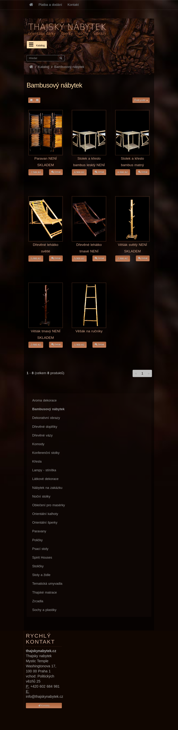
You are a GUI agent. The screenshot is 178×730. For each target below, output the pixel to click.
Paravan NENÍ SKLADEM (45, 162)
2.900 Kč (123, 258)
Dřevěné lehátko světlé (45, 248)
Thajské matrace (44, 592)
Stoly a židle (41, 575)
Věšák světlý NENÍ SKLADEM (132, 248)
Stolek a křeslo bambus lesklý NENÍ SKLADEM (89, 165)
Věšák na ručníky (88, 331)
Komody (38, 444)
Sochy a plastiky (44, 610)
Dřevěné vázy (42, 435)
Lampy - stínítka (44, 470)
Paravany (39, 531)
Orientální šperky (44, 522)
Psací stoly (40, 549)
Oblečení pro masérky (48, 505)
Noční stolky (41, 496)
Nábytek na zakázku (47, 488)
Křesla (37, 461)
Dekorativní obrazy (46, 418)
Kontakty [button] (44, 705)
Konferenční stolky (46, 453)
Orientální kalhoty (45, 514)
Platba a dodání (50, 5)
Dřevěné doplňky (44, 427)
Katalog (37, 44)
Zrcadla (37, 601)
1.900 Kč (79, 344)
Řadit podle (141, 100)
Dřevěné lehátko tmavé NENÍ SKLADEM (89, 251)
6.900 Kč (79, 172)
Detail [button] (55, 172)
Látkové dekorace (45, 479)
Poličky (37, 540)
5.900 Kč (36, 258)
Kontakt (73, 5)
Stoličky (38, 566)
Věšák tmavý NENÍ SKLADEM (45, 334)
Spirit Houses (42, 557)
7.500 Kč (36, 172)
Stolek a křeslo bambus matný (132, 162)
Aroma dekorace (44, 400)
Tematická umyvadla (47, 583)
